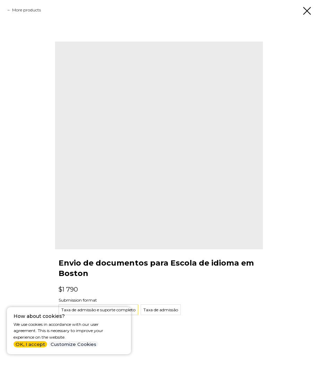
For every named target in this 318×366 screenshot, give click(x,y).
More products (26, 9)
